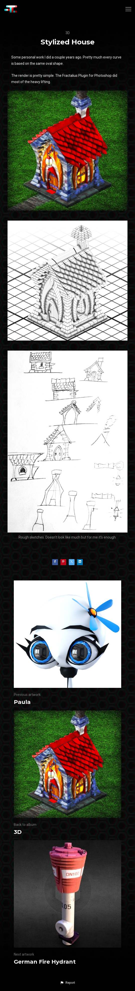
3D (67, 33)
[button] (67, 982)
